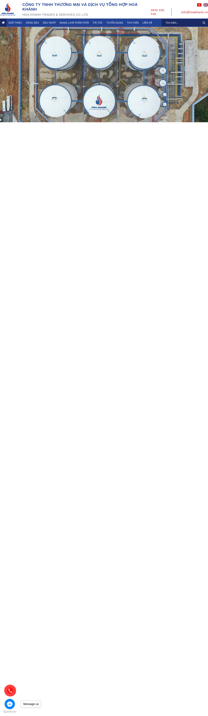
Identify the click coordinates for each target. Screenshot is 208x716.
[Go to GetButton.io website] (9, 712)
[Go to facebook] (10, 704)
